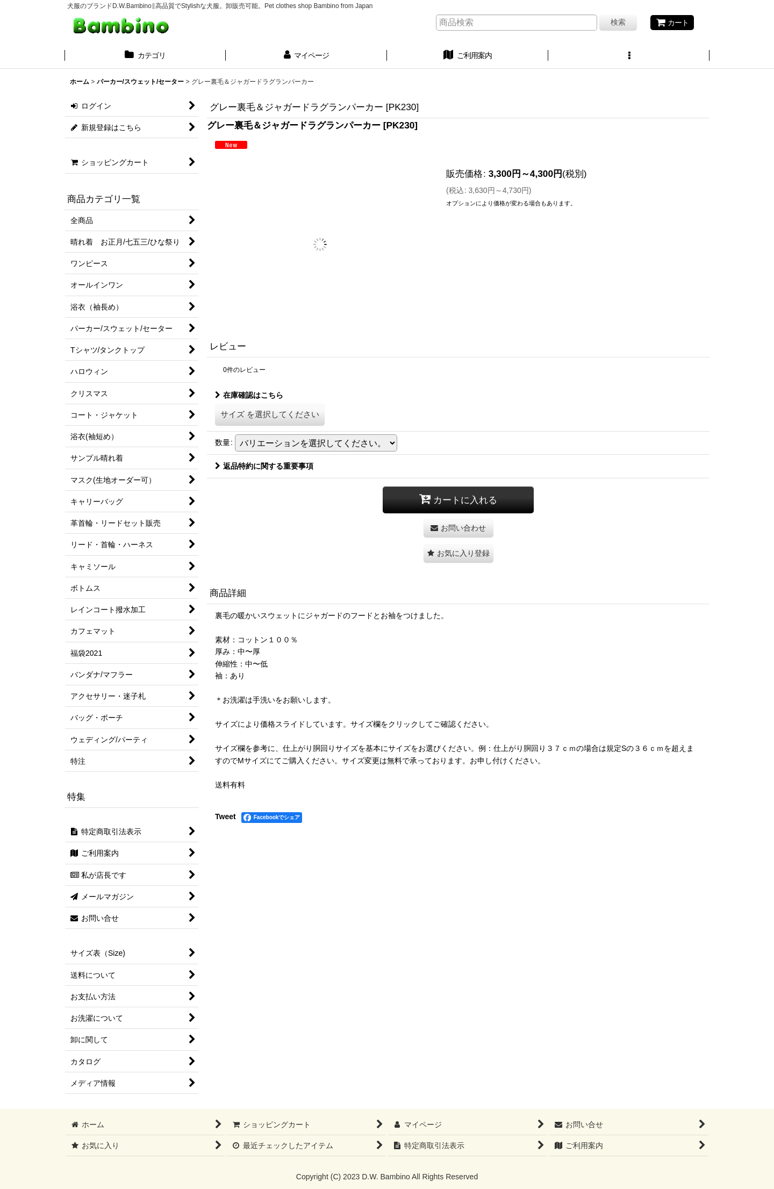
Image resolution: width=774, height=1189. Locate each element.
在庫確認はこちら (249, 395)
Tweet (225, 816)
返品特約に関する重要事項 (264, 466)
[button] (629, 56)
